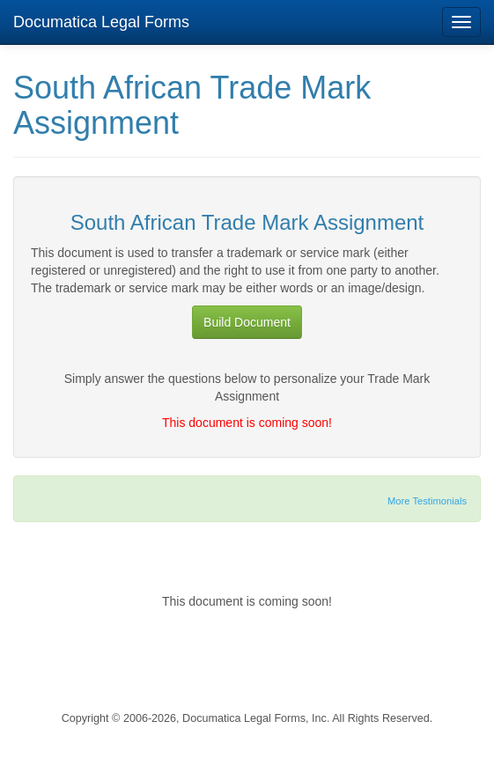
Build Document (247, 322)
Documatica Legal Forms (101, 22)
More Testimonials (427, 501)
